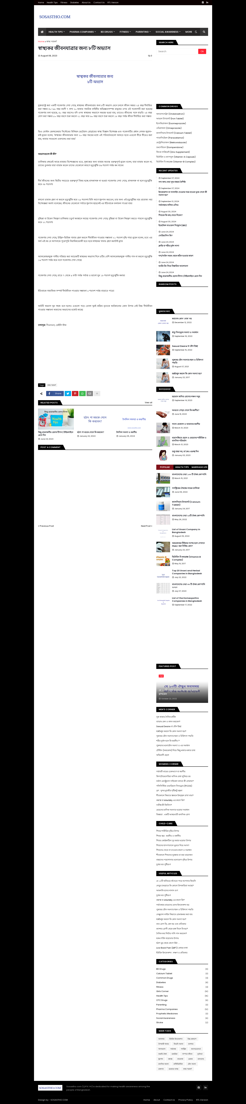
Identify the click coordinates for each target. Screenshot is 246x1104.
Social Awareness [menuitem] (167, 31)
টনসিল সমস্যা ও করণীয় (126, 432)
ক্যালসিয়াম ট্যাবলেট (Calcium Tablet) (174, 132)
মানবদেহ (201, 1059)
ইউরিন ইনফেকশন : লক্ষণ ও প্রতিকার (171, 952)
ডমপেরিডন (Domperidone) (169, 147)
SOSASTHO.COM (59, 1099)
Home (41, 2)
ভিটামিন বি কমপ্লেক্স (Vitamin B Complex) (186, 558)
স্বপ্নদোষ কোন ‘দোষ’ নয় (182, 318)
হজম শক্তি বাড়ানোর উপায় (167, 938)
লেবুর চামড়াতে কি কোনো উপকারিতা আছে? (175, 885)
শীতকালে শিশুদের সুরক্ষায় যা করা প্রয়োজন (174, 854)
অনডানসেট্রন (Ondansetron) (170, 113)
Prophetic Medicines (182, 1013)
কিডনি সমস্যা (178, 1044)
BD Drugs (182, 969)
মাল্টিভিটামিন (178, 1064)
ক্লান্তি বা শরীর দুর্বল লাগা (169, 245)
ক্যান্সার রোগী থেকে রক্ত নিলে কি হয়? (172, 928)
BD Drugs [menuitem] (107, 31)
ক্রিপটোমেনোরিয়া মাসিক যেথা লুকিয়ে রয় (173, 776)
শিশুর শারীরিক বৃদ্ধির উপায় (167, 830)
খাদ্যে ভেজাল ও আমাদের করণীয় (186, 424)
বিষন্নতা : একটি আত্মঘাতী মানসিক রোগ (173, 814)
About (157, 1099)
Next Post (146, 526)
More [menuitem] (188, 31)
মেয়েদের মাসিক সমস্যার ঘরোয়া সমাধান (172, 809)
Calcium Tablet (182, 973)
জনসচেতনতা (196, 1049)
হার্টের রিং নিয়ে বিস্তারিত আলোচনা (173, 266)
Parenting (182, 1005)
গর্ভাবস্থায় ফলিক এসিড (168, 205)
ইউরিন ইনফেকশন (176, 1039)
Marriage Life (199, 467)
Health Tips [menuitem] (56, 31)
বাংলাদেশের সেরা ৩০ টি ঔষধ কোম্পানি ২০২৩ (188, 586)
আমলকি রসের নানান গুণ (167, 890)
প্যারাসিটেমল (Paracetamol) (170, 137)
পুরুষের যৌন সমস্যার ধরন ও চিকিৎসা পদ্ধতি (187, 361)
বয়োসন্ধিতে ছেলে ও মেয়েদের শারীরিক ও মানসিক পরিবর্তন (189, 439)
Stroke (182, 1022)
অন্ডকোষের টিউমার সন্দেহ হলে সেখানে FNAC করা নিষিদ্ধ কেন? (188, 545)
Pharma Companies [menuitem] (82, 31)
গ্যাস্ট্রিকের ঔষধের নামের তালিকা (186, 488)
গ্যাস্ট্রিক (183, 1049)
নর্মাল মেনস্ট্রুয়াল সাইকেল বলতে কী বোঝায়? (175, 781)
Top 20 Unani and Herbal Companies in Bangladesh (187, 572)
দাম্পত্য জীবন (187, 1054)
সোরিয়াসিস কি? (166, 235)
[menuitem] (42, 32)
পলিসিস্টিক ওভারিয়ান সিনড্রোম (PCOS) (174, 785)
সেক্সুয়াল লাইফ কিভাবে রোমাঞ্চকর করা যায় (174, 914)
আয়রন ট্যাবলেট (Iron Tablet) (170, 118)
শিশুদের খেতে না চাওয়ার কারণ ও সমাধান (174, 850)
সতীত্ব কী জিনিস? (164, 804)
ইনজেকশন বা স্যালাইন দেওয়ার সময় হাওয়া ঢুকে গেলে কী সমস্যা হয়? (183, 194)
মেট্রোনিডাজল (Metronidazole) (171, 142)
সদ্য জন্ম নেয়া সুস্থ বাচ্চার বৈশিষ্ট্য (172, 182)
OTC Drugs (182, 1000)
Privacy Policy (185, 1099)
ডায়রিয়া (174, 1054)
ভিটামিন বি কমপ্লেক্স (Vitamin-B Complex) (175, 161)
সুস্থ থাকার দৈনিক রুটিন (166, 716)
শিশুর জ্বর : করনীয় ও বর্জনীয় (168, 835)
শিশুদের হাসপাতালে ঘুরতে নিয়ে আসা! (172, 845)
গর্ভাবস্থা (173, 1049)
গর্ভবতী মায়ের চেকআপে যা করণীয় (170, 771)
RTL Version (113, 2)
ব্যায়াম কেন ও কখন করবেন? (168, 721)
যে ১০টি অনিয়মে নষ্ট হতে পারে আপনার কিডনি (176, 880)
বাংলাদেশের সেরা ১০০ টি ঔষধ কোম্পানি (189, 474)
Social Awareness (182, 1018)
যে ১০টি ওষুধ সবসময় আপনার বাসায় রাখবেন (178, 692)
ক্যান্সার (190, 1044)
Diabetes (74, 2)
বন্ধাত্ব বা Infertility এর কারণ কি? (170, 800)
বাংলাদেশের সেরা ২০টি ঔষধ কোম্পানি (188, 515)
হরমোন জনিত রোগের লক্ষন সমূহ (186, 396)
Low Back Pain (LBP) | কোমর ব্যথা (172, 947)
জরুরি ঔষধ (162, 1054)
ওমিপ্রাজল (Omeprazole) (169, 128)
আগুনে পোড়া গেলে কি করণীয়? (185, 410)
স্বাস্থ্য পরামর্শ (51, 41)
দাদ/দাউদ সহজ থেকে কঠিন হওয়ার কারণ (176, 255)
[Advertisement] (149, 14)
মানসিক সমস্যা (163, 1064)
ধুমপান (160, 1059)
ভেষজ (190, 1059)
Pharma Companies (182, 1009)
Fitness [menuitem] (124, 31)
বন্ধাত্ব (170, 1059)
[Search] (177, 51)
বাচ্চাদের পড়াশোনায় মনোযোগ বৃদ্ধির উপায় (174, 859)
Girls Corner (182, 991)
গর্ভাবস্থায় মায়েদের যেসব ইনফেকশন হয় (172, 904)
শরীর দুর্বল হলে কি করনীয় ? (168, 740)
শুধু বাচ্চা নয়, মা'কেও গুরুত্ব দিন (185, 451)
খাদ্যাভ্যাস (161, 1049)
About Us (86, 2)
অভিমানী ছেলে (162, 755)
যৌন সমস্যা (192, 1064)
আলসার (161, 1039)
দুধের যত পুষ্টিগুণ (163, 864)
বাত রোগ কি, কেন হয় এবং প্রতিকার (171, 923)
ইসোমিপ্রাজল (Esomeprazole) (171, 123)
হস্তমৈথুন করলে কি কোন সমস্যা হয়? (187, 373)
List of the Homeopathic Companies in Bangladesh (187, 600)
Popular (165, 467)
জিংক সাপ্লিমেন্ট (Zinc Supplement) (173, 152)
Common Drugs (182, 978)
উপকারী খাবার (163, 1044)
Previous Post (47, 526)
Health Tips (52, 2)
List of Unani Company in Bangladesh (186, 531)
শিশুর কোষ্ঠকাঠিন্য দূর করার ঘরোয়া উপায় (173, 840)
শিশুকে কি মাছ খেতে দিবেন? (171, 215)
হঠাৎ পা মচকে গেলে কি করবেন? (90, 432)
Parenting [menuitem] (142, 31)
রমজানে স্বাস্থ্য (173, 1069)
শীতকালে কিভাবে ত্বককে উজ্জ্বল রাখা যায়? (175, 795)
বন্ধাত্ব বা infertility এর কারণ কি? (170, 899)
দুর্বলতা (199, 1054)
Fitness (64, 2)
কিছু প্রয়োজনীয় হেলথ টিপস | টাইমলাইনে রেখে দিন (55, 434)
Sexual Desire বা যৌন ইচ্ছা (185, 346)
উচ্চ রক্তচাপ (192, 1039)
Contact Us (99, 2)
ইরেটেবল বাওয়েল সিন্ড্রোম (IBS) (173, 225)
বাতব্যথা (180, 1059)
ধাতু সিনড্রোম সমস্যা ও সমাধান (185, 332)
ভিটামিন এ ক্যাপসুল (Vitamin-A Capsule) (176, 156)
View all (148, 402)
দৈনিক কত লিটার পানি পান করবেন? (171, 933)
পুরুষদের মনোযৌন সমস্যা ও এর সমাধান (173, 745)
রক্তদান (161, 1069)
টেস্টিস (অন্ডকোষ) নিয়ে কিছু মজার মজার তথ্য (175, 750)
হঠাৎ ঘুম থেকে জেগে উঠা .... (168, 942)
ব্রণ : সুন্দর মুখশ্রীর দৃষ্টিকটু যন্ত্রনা (169, 790)
